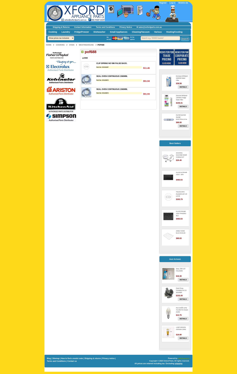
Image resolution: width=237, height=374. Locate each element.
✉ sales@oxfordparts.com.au (149, 27)
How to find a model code (72, 358)
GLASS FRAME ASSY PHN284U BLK (181, 213)
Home (48, 45)
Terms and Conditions (105, 27)
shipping (178, 364)
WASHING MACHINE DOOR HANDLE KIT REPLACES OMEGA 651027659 (182, 157)
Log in (172, 3)
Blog (49, 358)
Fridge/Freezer (81, 32)
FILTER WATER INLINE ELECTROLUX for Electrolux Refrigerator (181, 119)
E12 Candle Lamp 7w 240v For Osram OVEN (182, 310)
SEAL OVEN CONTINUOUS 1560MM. (112, 76)
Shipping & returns (92, 358)
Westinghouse (86, 45)
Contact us (72, 361)
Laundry (66, 32)
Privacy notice (108, 358)
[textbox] (160, 38)
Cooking (53, 32)
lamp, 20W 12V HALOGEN (180, 270)
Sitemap (56, 358)
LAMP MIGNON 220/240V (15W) (181, 328)
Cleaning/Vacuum (141, 32)
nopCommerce (183, 358)
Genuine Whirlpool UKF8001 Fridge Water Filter (181, 98)
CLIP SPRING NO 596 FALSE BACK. (111, 63)
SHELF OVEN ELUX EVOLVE (180, 232)
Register (163, 3)
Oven (71, 45)
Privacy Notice (126, 27)
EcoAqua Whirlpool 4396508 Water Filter (182, 78)
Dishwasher (100, 32)
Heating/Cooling (174, 32)
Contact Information (82, 27)
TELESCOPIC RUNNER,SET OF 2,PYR (181, 194)
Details (183, 87)
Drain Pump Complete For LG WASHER (181, 290)
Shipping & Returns (61, 27)
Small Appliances (118, 32)
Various (158, 32)
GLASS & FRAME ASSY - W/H (181, 173)
